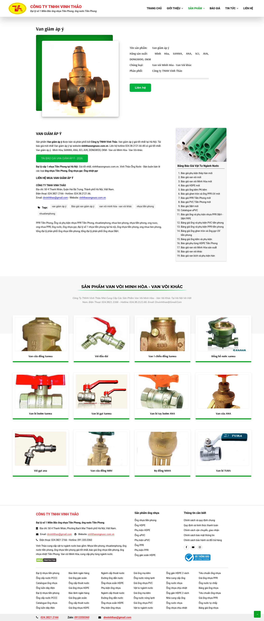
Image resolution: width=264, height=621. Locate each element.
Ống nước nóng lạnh (144, 578)
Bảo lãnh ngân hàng (79, 573)
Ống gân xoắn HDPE (145, 555)
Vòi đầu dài (101, 356)
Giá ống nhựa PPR (208, 578)
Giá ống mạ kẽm (142, 573)
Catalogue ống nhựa (46, 583)
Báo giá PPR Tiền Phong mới (196, 198)
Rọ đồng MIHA (162, 470)
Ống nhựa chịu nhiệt (176, 588)
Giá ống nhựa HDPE (79, 588)
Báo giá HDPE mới (190, 185)
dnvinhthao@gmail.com (55, 197)
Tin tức (231, 8)
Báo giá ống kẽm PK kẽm (194, 189)
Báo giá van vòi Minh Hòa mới (196, 181)
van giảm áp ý (59, 206)
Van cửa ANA (223, 413)
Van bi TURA (223, 470)
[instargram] (200, 547)
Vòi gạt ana (40, 470)
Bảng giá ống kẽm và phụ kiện (196, 239)
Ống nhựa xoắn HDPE (112, 583)
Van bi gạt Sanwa (102, 413)
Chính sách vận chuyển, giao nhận (201, 530)
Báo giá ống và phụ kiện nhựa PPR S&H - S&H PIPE (202, 216)
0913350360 (81, 617)
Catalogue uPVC (189, 210)
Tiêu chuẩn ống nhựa (210, 573)
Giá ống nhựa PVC (143, 583)
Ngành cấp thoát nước (112, 573)
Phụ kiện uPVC (142, 540)
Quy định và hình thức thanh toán (201, 525)
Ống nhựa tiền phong (145, 520)
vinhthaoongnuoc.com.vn (92, 197)
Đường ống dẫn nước (112, 578)
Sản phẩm (196, 8)
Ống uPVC (140, 535)
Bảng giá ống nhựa (208, 588)
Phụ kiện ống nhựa (111, 588)
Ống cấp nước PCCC (46, 578)
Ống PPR (139, 545)
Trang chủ (154, 8)
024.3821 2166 (49, 617)
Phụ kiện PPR (141, 550)
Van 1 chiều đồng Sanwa (162, 356)
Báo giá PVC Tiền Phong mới (196, 202)
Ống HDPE (140, 525)
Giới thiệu (175, 8)
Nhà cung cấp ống (175, 578)
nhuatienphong (47, 213)
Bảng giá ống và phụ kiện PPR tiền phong (202, 226)
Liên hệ (248, 8)
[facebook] (186, 547)
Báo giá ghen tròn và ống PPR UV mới (200, 193)
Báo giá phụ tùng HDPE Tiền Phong (199, 243)
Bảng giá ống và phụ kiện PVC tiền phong (202, 222)
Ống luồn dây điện (45, 588)
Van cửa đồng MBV (101, 470)
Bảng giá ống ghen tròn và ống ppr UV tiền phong (200, 233)
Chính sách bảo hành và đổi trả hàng (203, 540)
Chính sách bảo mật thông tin (199, 535)
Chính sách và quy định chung (199, 520)
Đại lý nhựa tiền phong (47, 573)
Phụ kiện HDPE (142, 530)
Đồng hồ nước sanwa (223, 356)
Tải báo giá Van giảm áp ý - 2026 (62, 158)
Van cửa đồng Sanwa (41, 356)
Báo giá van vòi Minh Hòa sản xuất (199, 247)
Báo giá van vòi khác (191, 251)
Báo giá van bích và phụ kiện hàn (198, 255)
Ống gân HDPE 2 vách (177, 573)
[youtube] (193, 547)
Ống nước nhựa (174, 583)
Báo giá (215, 8)
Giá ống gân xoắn (78, 578)
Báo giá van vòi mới (191, 177)
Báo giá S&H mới (189, 206)
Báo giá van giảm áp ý (82, 206)
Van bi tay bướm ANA (162, 413)
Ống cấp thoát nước (79, 583)
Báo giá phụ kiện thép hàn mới (196, 173)
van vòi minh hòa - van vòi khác (115, 206)
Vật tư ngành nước (143, 588)
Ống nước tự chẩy (208, 583)
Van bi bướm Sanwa (40, 413)
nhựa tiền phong (145, 206)
